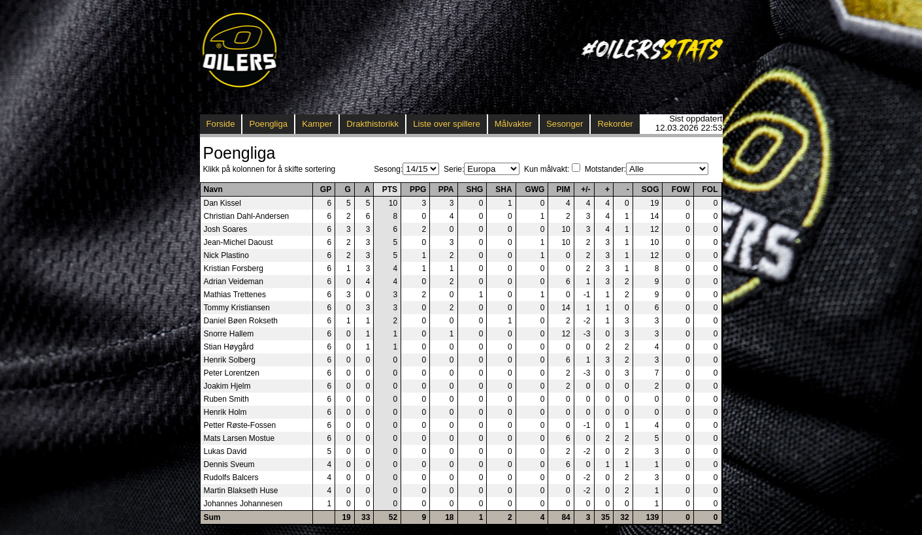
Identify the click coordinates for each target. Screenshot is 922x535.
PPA (446, 189)
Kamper (317, 124)
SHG (474, 189)
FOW (681, 189)
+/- (585, 189)
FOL (710, 189)
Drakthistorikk (372, 124)
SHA (503, 189)
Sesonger (564, 124)
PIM (563, 189)
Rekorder (615, 124)
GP (325, 189)
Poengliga (268, 124)
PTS (389, 189)
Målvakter (513, 124)
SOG (650, 189)
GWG (534, 189)
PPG (418, 189)
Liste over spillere (446, 124)
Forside (220, 124)
